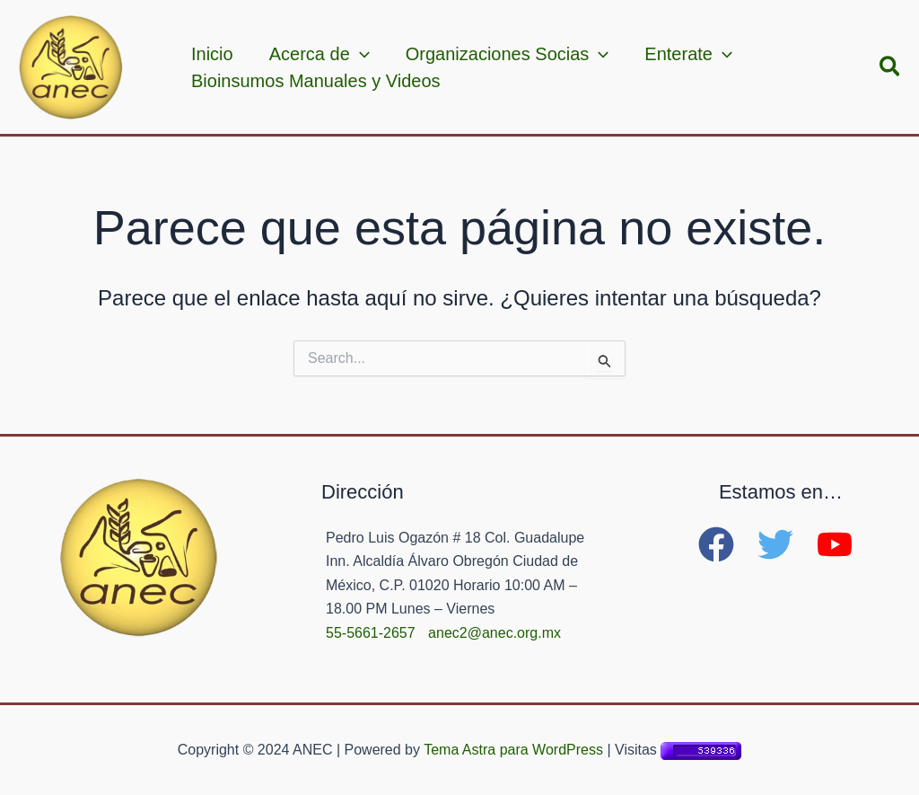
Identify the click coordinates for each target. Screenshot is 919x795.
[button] (891, 67)
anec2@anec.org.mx (494, 632)
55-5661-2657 (371, 632)
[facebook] (726, 544)
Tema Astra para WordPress (513, 749)
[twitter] (785, 544)
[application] (360, 53)
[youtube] (840, 544)
